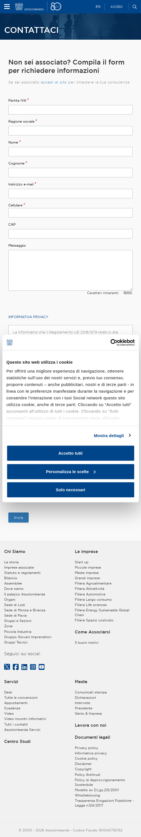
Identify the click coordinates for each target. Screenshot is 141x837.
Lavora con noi (90, 725)
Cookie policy (86, 758)
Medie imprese (87, 572)
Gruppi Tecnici (16, 642)
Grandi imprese (87, 578)
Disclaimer (83, 764)
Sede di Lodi (14, 605)
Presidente (83, 708)
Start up (81, 562)
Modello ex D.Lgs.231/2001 (97, 790)
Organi (9, 599)
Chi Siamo (14, 551)
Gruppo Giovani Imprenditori (27, 637)
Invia (18, 517)
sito (63, 82)
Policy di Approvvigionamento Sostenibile (100, 782)
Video (9, 713)
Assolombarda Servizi (22, 729)
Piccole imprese (88, 567)
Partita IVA (17, 100)
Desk (8, 692)
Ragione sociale (21, 121)
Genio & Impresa (88, 713)
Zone (8, 626)
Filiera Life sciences (91, 605)
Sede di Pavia (15, 615)
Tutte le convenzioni (21, 697)
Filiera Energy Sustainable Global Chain (102, 612)
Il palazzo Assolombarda (24, 594)
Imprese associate (19, 567)
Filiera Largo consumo (93, 599)
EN (98, 6)
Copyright (83, 769)
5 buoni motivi (86, 642)
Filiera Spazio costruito (94, 620)
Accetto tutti (70, 453)
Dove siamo (14, 588)
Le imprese (86, 551)
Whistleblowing (87, 795)
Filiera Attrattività (89, 588)
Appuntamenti (16, 703)
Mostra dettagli (109, 435)
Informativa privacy (91, 753)
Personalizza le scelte (70, 471)
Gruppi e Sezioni (17, 621)
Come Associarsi (92, 631)
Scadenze (12, 708)
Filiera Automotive (90, 594)
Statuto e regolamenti (22, 572)
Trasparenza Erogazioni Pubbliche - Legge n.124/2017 (104, 803)
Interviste (82, 703)
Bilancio (10, 578)
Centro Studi (17, 741)
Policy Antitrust (87, 774)
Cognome (16, 163)
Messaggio (17, 245)
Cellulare (15, 205)
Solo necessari (70, 489)
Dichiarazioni (85, 697)
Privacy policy (86, 748)
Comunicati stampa (91, 692)
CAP (12, 224)
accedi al (50, 82)
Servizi (11, 681)
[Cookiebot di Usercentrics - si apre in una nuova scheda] (110, 342)
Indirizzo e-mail (21, 184)
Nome (13, 142)
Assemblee (13, 583)
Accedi (116, 6)
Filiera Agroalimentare (93, 583)
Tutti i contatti (16, 724)
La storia (11, 562)
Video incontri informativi (25, 719)
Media (81, 681)
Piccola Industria (17, 631)
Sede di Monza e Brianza (24, 610)
